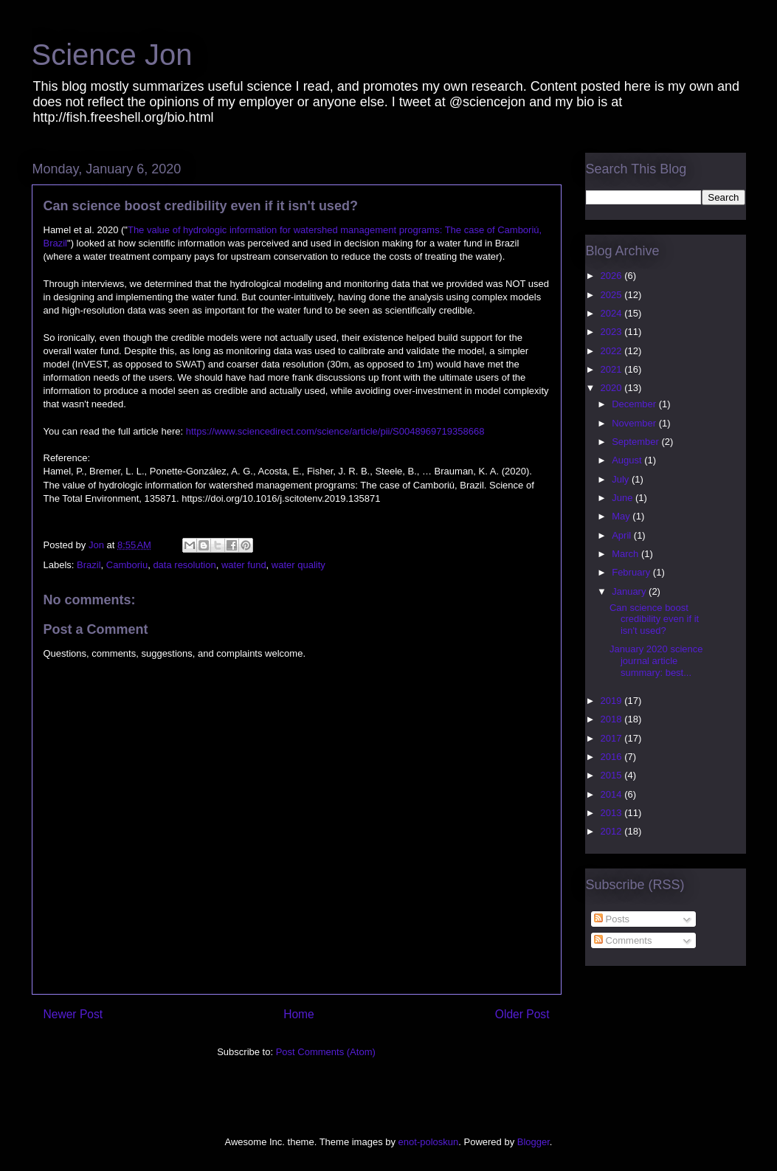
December (635, 404)
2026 (613, 275)
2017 (613, 738)
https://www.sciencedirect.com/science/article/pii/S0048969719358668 (335, 431)
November (635, 423)
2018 (613, 719)
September (636, 441)
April (623, 535)
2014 (613, 794)
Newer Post (73, 1014)
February (632, 572)
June (623, 497)
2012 (613, 831)
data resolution (184, 564)
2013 (613, 812)
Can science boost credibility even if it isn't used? (654, 619)
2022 (613, 350)
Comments (623, 940)
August (628, 460)
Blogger (533, 1141)
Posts (611, 919)
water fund (243, 564)
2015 (613, 775)
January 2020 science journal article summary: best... (655, 660)
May (622, 516)
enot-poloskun (428, 1141)
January (630, 591)
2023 (613, 331)
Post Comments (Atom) (326, 1051)
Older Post (522, 1014)
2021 (613, 369)
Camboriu (127, 564)
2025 (613, 294)
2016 (613, 756)
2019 (613, 700)
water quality (298, 564)
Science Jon (112, 54)
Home (298, 1014)
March (626, 553)
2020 (613, 387)
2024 (613, 313)
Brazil (89, 564)
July (622, 479)
